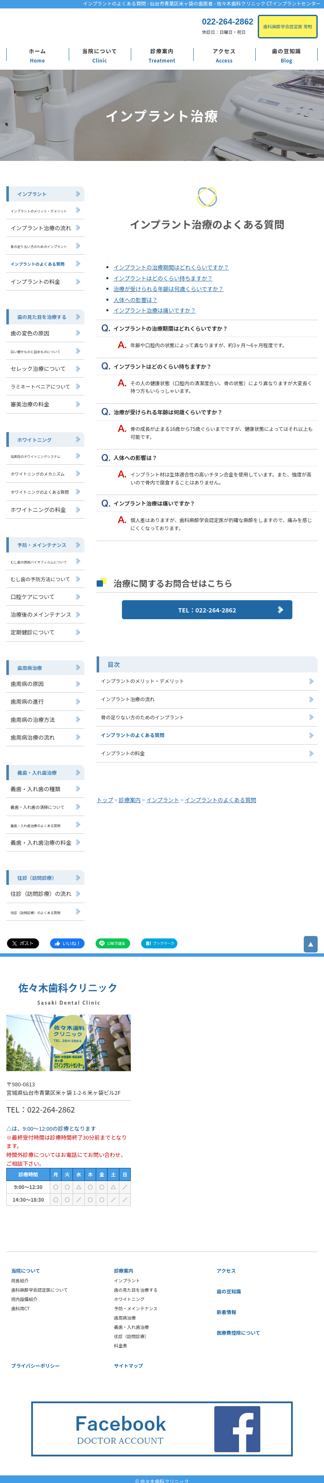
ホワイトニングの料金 (38, 507)
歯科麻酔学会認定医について (39, 1286)
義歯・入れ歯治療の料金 (40, 838)
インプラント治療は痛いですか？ (154, 310)
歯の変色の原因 (30, 332)
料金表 (120, 1342)
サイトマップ (128, 1361)
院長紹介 (20, 1276)
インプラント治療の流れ (127, 699)
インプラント (31, 193)
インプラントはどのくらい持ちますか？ (162, 278)
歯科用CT (20, 1304)
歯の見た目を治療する (41, 315)
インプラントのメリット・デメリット (142, 681)
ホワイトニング (34, 438)
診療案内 (162, 51)
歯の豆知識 (286, 51)
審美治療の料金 (30, 403)
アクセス (224, 51)
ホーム (37, 51)
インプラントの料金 (122, 752)
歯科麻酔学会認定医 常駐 (287, 26)
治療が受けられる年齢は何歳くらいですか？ (168, 289)
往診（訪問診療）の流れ (40, 889)
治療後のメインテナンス (40, 611)
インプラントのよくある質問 (132, 735)
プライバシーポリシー (35, 1361)
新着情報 (226, 1308)
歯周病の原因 (27, 681)
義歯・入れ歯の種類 (35, 785)
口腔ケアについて (32, 594)
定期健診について (32, 629)
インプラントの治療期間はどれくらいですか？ (170, 267)
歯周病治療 (29, 664)
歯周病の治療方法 (32, 716)
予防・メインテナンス (41, 542)
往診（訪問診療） (36, 873)
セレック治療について (38, 367)
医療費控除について (238, 1328)
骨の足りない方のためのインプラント (142, 716)
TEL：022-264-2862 (207, 609)
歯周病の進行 (27, 698)
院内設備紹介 (24, 1295)
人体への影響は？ (135, 300)
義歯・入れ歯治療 (36, 769)
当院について (99, 51)
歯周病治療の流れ (32, 734)
